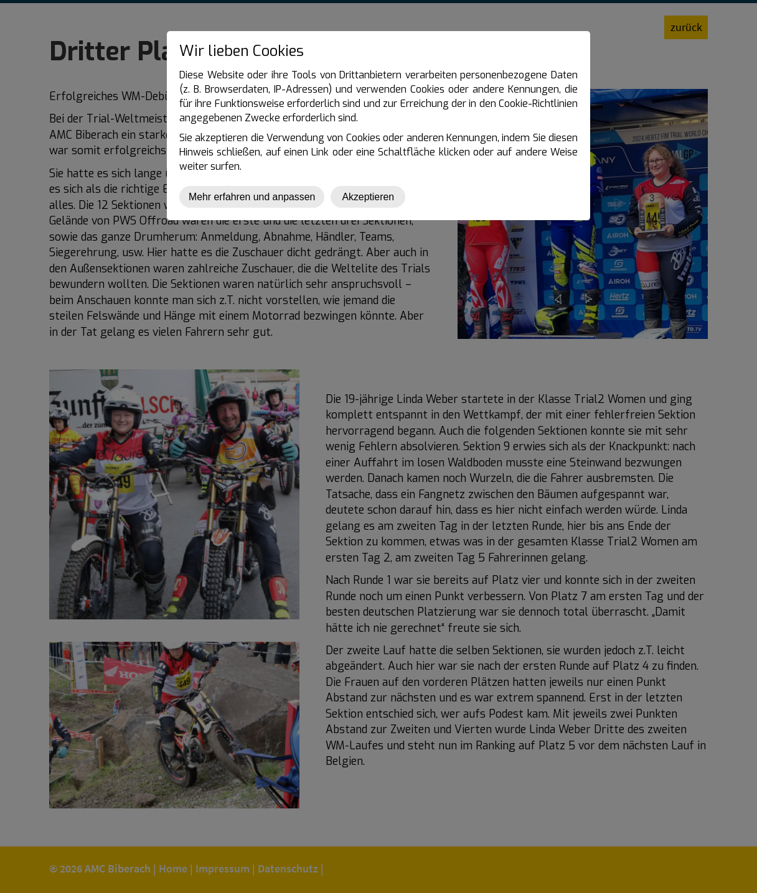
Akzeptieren (368, 197)
